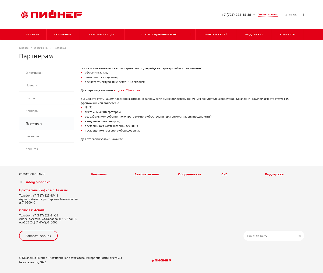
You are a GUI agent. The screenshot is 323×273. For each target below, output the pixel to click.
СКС (224, 174)
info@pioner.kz (38, 182)
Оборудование (189, 174)
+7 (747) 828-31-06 (45, 215)
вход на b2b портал (126, 90)
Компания (99, 174)
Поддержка (274, 174)
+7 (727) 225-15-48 (236, 15)
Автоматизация (146, 174)
